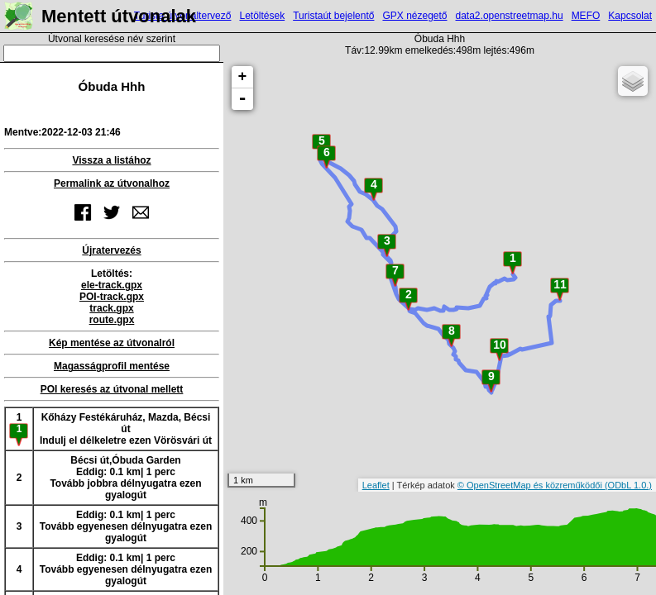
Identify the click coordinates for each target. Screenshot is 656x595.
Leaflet (376, 485)
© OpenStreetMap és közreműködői (531, 485)
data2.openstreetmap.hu (509, 15)
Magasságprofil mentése (112, 366)
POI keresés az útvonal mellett (112, 389)
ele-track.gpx (111, 285)
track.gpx (111, 308)
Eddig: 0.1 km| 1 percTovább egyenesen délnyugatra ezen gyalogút (126, 526)
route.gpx (112, 320)
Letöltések (262, 15)
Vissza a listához (111, 160)
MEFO (586, 15)
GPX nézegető (414, 15)
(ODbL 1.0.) (628, 485)
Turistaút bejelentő (333, 15)
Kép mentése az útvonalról (112, 343)
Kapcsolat (630, 15)
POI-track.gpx (111, 296)
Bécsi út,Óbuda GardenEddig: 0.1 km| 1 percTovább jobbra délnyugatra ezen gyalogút (125, 478)
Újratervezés (111, 250)
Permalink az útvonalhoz (112, 183)
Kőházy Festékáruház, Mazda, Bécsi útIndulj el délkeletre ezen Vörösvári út (126, 429)
